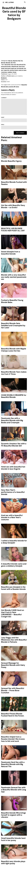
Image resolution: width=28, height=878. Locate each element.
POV (14, 62)
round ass (4, 72)
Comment (4, 97)
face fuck (22, 66)
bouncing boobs (6, 66)
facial (2, 68)
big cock (13, 64)
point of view (22, 70)
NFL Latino (9, 2)
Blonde (3, 62)
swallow (10, 72)
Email (3, 124)
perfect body (14, 70)
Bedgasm (4, 78)
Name (3, 117)
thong (14, 72)
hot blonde (20, 68)
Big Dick (15, 60)
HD (12, 62)
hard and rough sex (10, 68)
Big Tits (20, 60)
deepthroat (14, 66)
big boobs (8, 64)
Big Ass (10, 60)
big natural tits (21, 64)
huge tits (6, 70)
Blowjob (8, 62)
